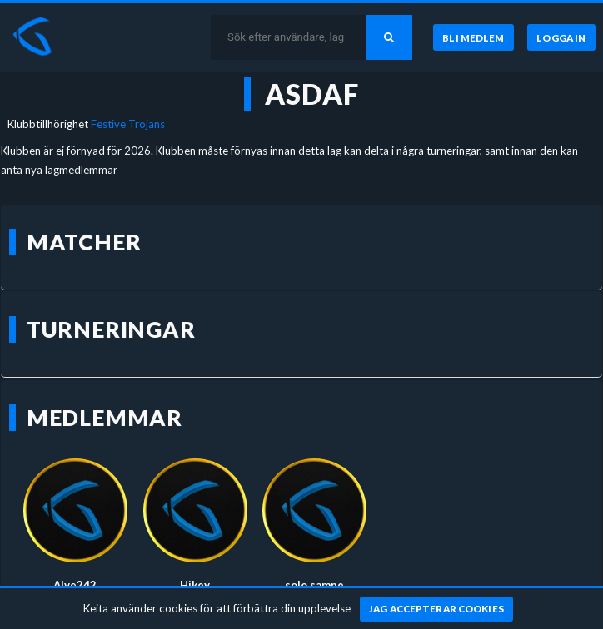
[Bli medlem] (472, 37)
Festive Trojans (128, 124)
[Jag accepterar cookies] (437, 609)
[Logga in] (561, 37)
